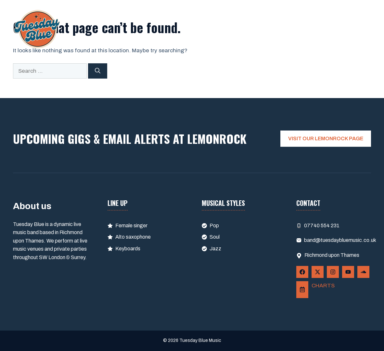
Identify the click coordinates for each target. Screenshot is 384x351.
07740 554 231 (321, 225)
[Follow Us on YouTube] (348, 272)
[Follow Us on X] (318, 272)
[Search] (97, 71)
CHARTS (323, 285)
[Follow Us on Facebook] (302, 272)
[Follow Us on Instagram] (333, 272)
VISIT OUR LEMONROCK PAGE (325, 138)
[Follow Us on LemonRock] (302, 289)
